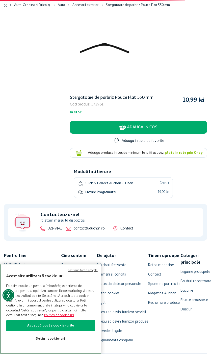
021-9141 (55, 228)
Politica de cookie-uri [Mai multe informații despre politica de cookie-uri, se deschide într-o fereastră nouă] (59, 315)
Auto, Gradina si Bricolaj (32, 5)
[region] (50, 309)
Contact (126, 228)
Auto (61, 5)
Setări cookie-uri (50, 338)
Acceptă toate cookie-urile (50, 325)
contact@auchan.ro (89, 228)
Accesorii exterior (85, 5)
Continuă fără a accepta (83, 270)
